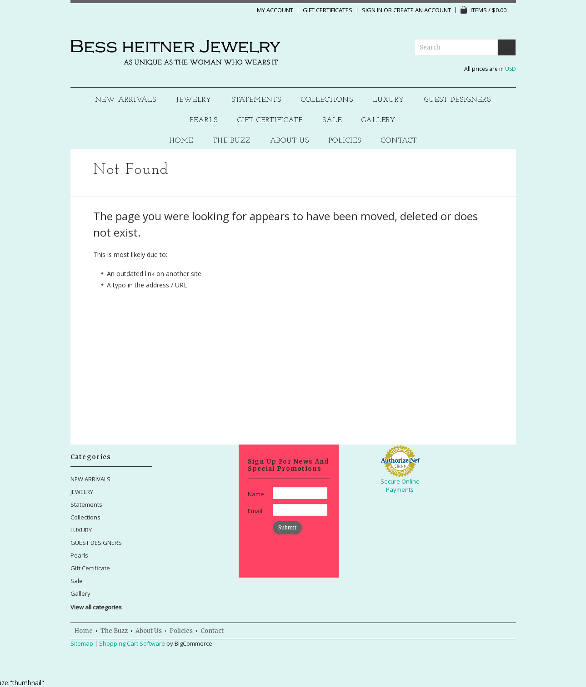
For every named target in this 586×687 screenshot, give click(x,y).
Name (256, 494)
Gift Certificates (327, 10)
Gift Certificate (270, 120)
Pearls (204, 120)
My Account (275, 10)
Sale (332, 120)
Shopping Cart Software (132, 643)
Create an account (422, 10)
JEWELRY (194, 100)
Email (255, 511)
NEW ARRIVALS (125, 100)
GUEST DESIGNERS (457, 100)
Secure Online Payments (400, 485)
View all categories (96, 607)
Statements (256, 100)
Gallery (378, 120)
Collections (327, 100)
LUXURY (389, 100)
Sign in (372, 10)
